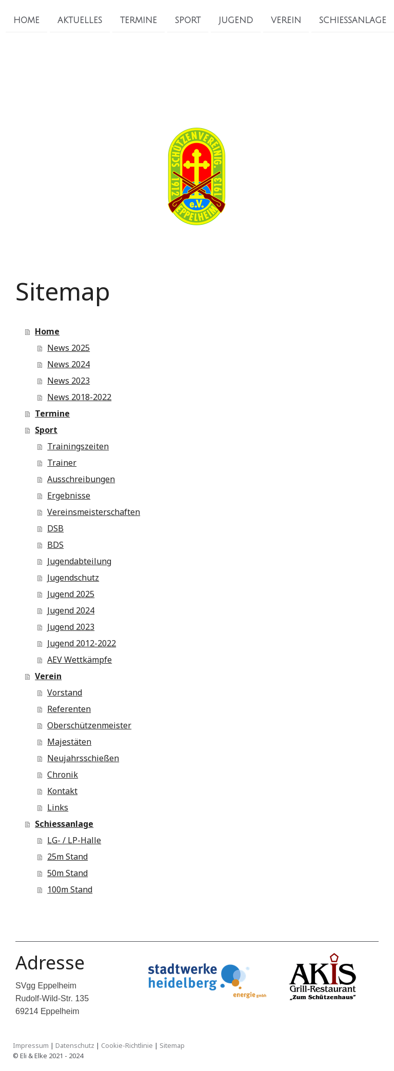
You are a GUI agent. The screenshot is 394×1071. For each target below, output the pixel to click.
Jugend (236, 20)
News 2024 (68, 364)
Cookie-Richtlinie (127, 1045)
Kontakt (62, 791)
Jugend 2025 (70, 594)
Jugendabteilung (79, 561)
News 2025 (68, 347)
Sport (188, 20)
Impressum (31, 1045)
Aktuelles (79, 20)
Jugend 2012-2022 (81, 643)
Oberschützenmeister (89, 725)
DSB (55, 528)
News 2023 (68, 380)
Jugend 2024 (70, 610)
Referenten (69, 709)
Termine (138, 20)
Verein (286, 20)
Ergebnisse (68, 495)
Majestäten (69, 741)
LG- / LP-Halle (74, 840)
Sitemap (172, 1045)
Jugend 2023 (70, 626)
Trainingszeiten (78, 446)
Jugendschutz (73, 577)
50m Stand (67, 873)
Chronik (62, 774)
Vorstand (64, 692)
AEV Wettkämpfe (79, 659)
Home (26, 20)
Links (57, 807)
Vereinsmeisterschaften (93, 512)
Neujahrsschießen (83, 758)
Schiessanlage (352, 20)
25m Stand (67, 856)
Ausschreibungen (81, 479)
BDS (55, 544)
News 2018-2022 (79, 397)
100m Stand (69, 889)
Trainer (61, 462)
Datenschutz (74, 1045)
